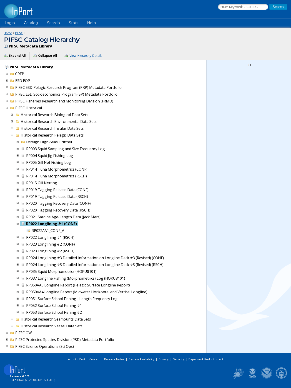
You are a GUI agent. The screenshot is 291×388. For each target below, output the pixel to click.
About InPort (76, 359)
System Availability (141, 359)
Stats (73, 23)
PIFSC (19, 33)
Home (8, 33)
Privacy (164, 359)
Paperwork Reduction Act (205, 359)
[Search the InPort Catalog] (243, 7)
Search (53, 23)
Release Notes (114, 359)
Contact (94, 359)
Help (91, 23)
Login (10, 23)
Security (178, 359)
